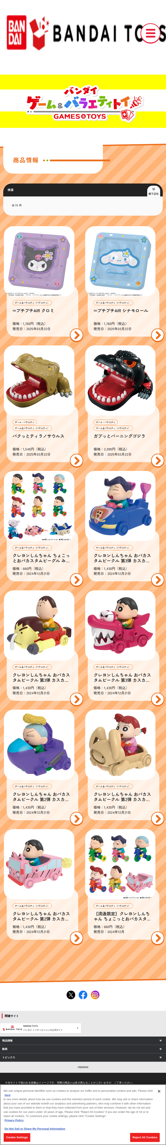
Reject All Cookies (144, 1137)
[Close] (159, 1091)
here (7, 1095)
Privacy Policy (14, 1120)
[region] (83, 1114)
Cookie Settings (17, 1137)
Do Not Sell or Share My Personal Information (35, 1128)
